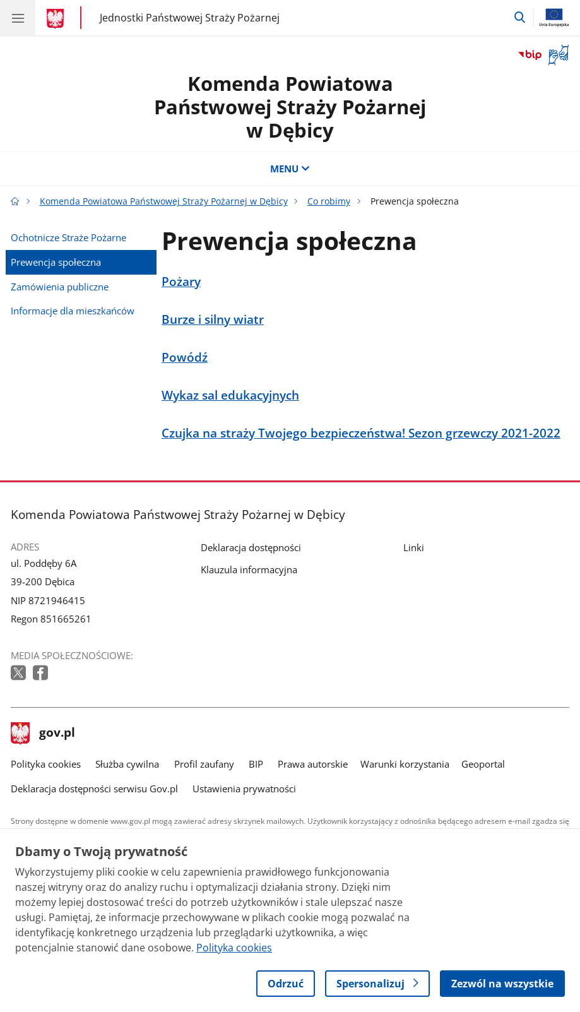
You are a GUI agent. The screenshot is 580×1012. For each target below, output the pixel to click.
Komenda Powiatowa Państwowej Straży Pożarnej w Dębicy (290, 106)
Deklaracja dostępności (251, 547)
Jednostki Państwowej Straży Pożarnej (190, 17)
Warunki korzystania (404, 764)
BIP (256, 764)
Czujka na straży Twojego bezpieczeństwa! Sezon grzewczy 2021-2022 (361, 433)
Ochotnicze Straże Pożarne (68, 237)
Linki (413, 547)
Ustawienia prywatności (244, 788)
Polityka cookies (46, 764)
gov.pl (43, 733)
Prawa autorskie (313, 764)
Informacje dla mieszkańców (72, 311)
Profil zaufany (204, 764)
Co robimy (328, 201)
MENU (290, 169)
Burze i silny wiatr (213, 319)
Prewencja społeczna (56, 262)
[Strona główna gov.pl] (57, 19)
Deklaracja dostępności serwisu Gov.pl (94, 788)
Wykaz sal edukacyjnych (230, 395)
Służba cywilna (127, 764)
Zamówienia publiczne (60, 287)
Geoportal (483, 764)
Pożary (181, 281)
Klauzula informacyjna (249, 569)
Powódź (185, 357)
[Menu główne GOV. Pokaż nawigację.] (17, 17)
